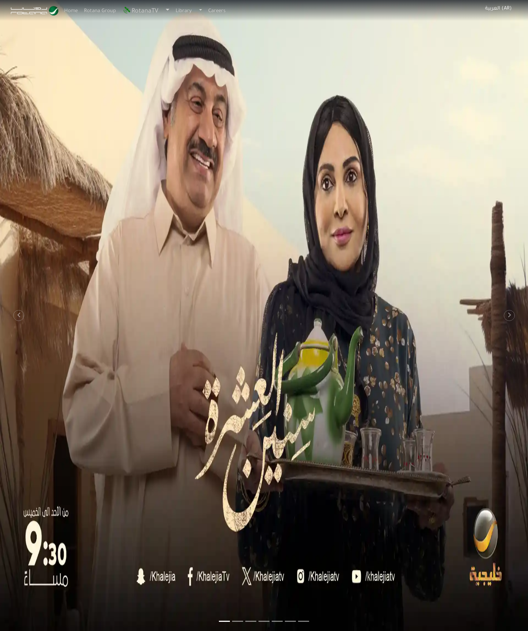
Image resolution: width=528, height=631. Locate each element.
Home (71, 11)
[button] (13, 315)
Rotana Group (100, 11)
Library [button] (184, 11)
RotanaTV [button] (140, 11)
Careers (216, 11)
